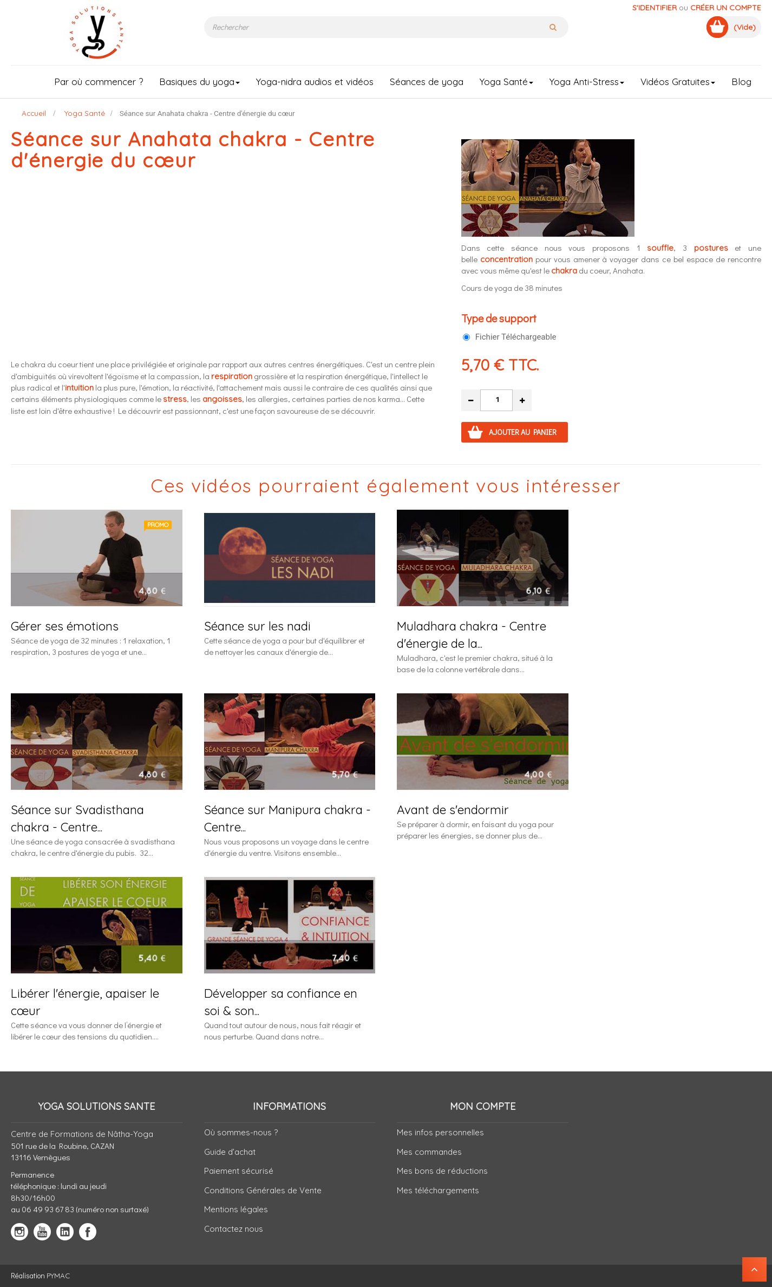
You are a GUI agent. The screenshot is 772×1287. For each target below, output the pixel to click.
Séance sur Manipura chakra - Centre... (287, 818)
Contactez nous (233, 1229)
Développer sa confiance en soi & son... (280, 1001)
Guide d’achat (230, 1152)
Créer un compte (725, 7)
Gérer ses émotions (65, 626)
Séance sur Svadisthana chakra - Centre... (77, 818)
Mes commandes (429, 1152)
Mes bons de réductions (442, 1171)
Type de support (500, 318)
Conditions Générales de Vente (263, 1190)
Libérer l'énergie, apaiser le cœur (85, 1001)
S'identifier (654, 7)
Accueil (34, 113)
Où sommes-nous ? (241, 1132)
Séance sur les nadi (257, 626)
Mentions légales (236, 1209)
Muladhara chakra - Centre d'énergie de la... (471, 634)
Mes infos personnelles (440, 1132)
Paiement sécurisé (238, 1171)
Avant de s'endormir (453, 809)
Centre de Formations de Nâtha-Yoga (82, 1134)
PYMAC (58, 1275)
